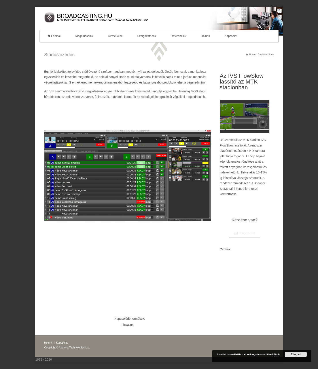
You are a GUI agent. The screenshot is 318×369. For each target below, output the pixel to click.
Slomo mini (250, 288)
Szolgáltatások (146, 36)
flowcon (231, 307)
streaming (244, 283)
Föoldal (56, 36)
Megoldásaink (84, 36)
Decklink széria (243, 276)
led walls (224, 271)
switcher (224, 283)
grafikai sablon (240, 259)
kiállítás (242, 301)
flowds (224, 295)
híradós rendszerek (245, 270)
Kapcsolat (231, 36)
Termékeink (115, 36)
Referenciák (178, 36)
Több (277, 354)
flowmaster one (227, 288)
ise (230, 271)
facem (232, 283)
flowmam (252, 264)
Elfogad (296, 354)
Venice (223, 265)
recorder (263, 265)
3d (237, 283)
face (252, 283)
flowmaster (255, 259)
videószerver (260, 283)
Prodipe (260, 288)
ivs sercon (234, 295)
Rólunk (205, 36)
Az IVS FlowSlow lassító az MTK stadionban (241, 81)
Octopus (240, 288)
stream (250, 301)
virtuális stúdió (236, 264)
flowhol (262, 277)
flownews (226, 259)
